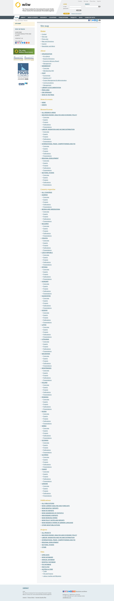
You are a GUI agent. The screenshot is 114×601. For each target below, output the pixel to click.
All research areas (49, 112)
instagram (18, 43)
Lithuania (45, 339)
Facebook (16, 43)
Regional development (50, 158)
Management (47, 63)
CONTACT (26, 588)
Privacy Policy (31, 597)
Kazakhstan (46, 296)
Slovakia (45, 440)
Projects (45, 122)
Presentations (47, 127)
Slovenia (45, 455)
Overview (46, 68)
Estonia (44, 267)
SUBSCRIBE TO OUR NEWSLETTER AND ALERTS (23, 33)
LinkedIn (24, 43)
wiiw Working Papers (49, 518)
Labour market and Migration (52, 576)
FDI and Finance (48, 574)
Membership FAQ (48, 71)
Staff (44, 73)
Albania (45, 195)
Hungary (45, 281)
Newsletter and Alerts (48, 46)
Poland (44, 382)
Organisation (47, 54)
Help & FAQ (45, 567)
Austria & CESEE (47, 569)
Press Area (92, 1)
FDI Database (46, 564)
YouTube (26, 43)
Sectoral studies (48, 173)
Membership (46, 66)
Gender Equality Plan (41, 597)
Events (44, 105)
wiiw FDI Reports (48, 510)
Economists (46, 75)
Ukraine (45, 484)
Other (44, 547)
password (65, 8)
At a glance (46, 56)
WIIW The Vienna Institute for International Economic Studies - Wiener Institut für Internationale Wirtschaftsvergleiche (37, 7)
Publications (47, 124)
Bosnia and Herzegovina (51, 209)
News (44, 102)
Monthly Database (48, 562)
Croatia (45, 238)
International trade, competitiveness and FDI (58, 144)
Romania (45, 397)
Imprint (99, 1)
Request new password (76, 13)
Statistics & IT (47, 78)
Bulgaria (45, 224)
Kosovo (44, 310)
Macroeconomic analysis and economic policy (59, 115)
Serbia (44, 426)
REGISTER (66, 13)
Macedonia (46, 354)
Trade (45, 571)
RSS (28, 43)
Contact (80, 1)
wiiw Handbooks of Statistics (53, 513)
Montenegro (46, 368)
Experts (45, 120)
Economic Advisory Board (51, 61)
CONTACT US (19, 38)
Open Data (45, 555)
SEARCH (99, 6)
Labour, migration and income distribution (58, 129)
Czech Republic (47, 252)
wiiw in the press (48, 95)
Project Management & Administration (55, 80)
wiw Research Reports (50, 515)
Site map (86, 1)
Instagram (65, 591)
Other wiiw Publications (51, 525)
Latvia (44, 325)
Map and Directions (48, 41)
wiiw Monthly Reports (50, 508)
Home (43, 31)
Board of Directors (49, 59)
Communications (48, 83)
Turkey (44, 469)
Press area (45, 39)
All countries (47, 192)
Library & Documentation (51, 87)
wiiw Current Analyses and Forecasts (56, 506)
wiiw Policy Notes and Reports (53, 520)
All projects (46, 533)
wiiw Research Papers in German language (57, 523)
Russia (44, 411)
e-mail (64, 6)
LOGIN (78, 10)
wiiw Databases (47, 557)
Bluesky (22, 43)
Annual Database (48, 560)
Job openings (46, 92)
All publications (48, 503)
